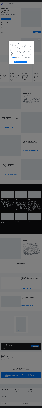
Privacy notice (13, 57)
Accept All (24, 61)
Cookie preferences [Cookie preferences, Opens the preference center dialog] (17, 61)
